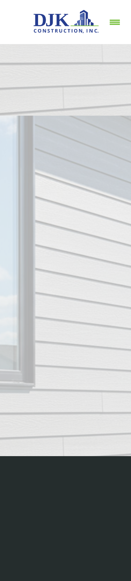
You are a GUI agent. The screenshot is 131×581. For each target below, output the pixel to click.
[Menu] (115, 22)
